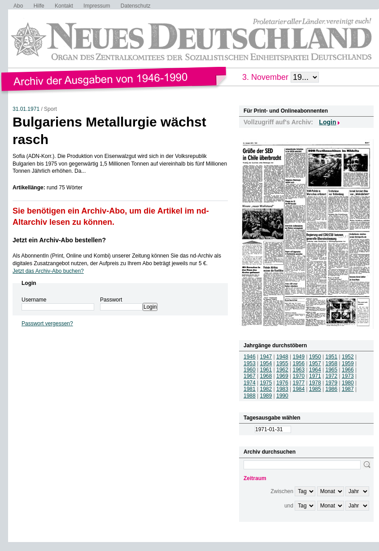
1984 (299, 389)
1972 (332, 376)
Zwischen (281, 491)
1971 (315, 376)
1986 (332, 389)
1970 (299, 376)
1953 (250, 363)
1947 (266, 357)
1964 (315, 370)
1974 (250, 383)
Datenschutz (136, 6)
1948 (282, 357)
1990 (282, 396)
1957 (315, 363)
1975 (266, 383)
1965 (332, 370)
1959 (348, 363)
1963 (299, 370)
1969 (282, 376)
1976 (282, 383)
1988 (250, 396)
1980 (348, 383)
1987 (348, 389)
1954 (266, 363)
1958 (332, 363)
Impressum (96, 6)
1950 (315, 357)
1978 (315, 383)
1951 (332, 357)
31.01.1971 (26, 109)
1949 (299, 357)
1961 (266, 370)
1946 (250, 357)
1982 (266, 389)
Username (34, 300)
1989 (266, 396)
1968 (266, 376)
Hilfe (39, 6)
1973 (348, 376)
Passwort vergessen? (47, 323)
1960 (250, 370)
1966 (348, 370)
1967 (250, 376)
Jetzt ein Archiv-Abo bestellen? (59, 240)
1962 (282, 370)
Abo (18, 6)
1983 (282, 389)
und (288, 506)
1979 (332, 383)
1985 (315, 389)
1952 (348, 357)
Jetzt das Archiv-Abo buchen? (48, 271)
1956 (299, 363)
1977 (299, 383)
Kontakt (64, 6)
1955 (282, 363)
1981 (250, 389)
